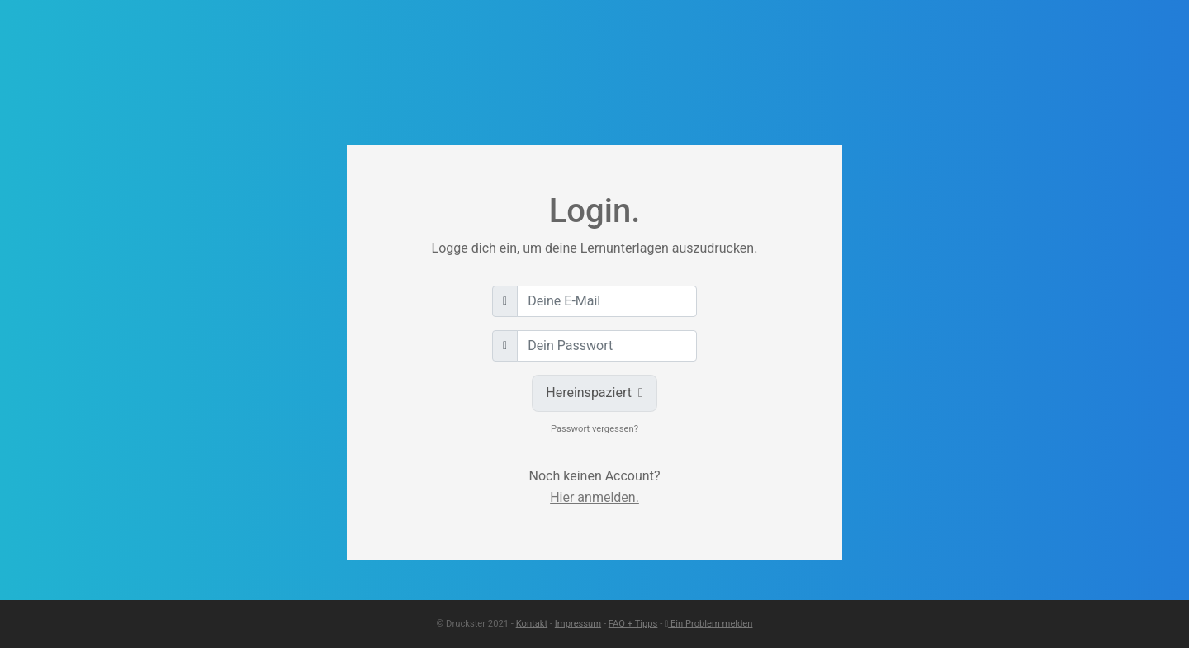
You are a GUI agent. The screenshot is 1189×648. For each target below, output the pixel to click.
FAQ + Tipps (633, 623)
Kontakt (532, 623)
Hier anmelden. (594, 497)
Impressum (578, 623)
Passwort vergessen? (594, 428)
